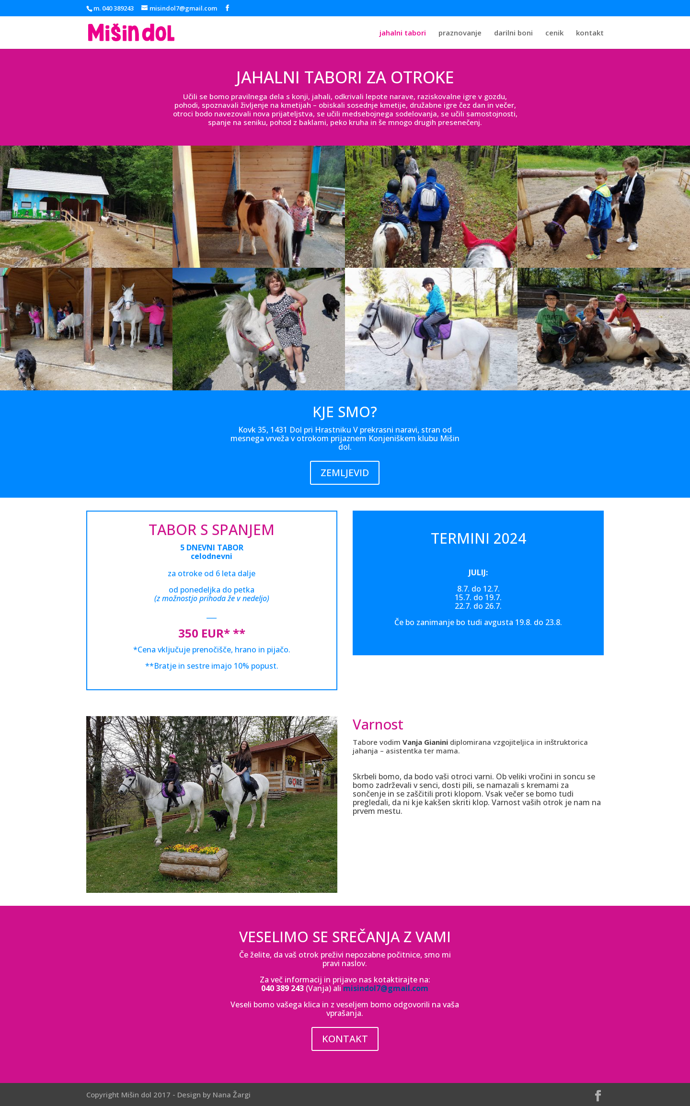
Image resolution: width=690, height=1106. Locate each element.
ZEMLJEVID (345, 472)
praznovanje (460, 33)
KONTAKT (345, 1038)
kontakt (590, 33)
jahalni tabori (403, 33)
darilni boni (513, 33)
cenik (554, 33)
